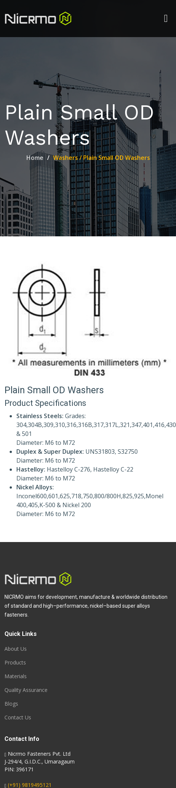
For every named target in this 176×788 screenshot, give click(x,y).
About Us (15, 648)
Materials (15, 676)
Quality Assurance (26, 690)
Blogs (11, 703)
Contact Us (17, 717)
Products (15, 662)
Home (34, 158)
